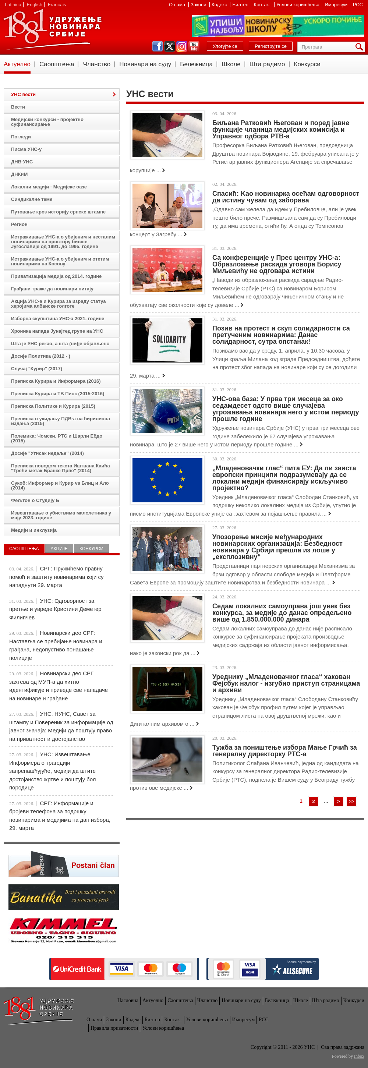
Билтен (241, 4)
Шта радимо (267, 64)
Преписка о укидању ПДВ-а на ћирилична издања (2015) (60, 421)
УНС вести (23, 94)
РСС (358, 4)
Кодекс (220, 4)
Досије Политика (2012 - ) (40, 356)
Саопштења (56, 64)
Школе (231, 64)
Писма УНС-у (26, 149)
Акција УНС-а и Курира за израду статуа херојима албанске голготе (58, 303)
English (34, 4)
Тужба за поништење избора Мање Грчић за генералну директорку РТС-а (284, 751)
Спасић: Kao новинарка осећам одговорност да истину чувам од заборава (286, 197)
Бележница (196, 64)
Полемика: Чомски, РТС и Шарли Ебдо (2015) (56, 438)
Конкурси (307, 64)
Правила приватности (114, 1028)
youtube (193, 46)
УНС (52, 29)
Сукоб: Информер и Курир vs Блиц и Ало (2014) (60, 485)
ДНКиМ (19, 174)
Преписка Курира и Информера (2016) (56, 381)
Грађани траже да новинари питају (52, 288)
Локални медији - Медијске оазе (49, 186)
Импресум (337, 4)
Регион (19, 224)
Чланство (96, 64)
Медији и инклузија (34, 530)
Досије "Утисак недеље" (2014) (47, 453)
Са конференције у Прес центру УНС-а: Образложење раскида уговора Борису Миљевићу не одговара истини (277, 264)
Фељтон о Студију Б (35, 500)
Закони (199, 4)
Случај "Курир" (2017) (36, 368)
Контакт (263, 4)
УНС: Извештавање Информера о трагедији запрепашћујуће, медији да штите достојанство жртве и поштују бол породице (52, 771)
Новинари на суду (145, 64)
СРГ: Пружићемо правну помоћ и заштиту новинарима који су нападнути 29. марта (56, 576)
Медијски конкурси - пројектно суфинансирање (47, 122)
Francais (57, 4)
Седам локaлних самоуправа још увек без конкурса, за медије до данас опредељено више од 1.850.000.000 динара (282, 612)
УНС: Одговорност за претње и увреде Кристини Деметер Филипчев (55, 609)
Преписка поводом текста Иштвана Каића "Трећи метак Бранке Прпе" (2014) (60, 468)
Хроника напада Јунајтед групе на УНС (57, 331)
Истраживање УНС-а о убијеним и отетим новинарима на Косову (60, 261)
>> (351, 801)
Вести (18, 107)
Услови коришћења (298, 4)
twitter (169, 46)
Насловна (127, 1000)
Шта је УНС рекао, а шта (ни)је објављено (60, 343)
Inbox (359, 1056)
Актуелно (17, 64)
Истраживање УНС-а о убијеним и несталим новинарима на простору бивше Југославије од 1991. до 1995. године (63, 241)
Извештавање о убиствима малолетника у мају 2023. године (61, 515)
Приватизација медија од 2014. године (56, 276)
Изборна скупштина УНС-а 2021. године (57, 318)
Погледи (21, 136)
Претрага (360, 46)
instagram (181, 46)
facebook (157, 46)
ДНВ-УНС (22, 161)
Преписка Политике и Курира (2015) (53, 406)
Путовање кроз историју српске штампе (58, 211)
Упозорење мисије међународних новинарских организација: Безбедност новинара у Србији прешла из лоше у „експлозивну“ (277, 546)
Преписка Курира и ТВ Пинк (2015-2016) (57, 393)
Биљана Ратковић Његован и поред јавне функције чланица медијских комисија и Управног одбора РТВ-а (280, 129)
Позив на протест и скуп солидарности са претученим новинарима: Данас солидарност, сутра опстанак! (281, 335)
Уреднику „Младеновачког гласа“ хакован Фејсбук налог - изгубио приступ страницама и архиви (286, 683)
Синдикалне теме (31, 199)
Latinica (13, 4)
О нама (178, 4)
